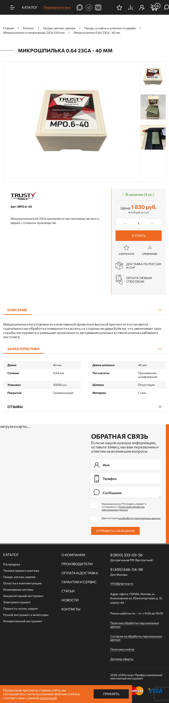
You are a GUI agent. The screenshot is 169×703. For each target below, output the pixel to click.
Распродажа (11, 564)
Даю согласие (131, 518)
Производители (77, 564)
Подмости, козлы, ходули (20, 608)
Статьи (68, 591)
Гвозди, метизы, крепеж (19, 577)
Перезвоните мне (57, 7)
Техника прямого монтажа (21, 570)
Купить (139, 236)
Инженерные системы (18, 589)
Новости (70, 600)
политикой (48, 698)
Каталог (11, 555)
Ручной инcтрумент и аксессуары (25, 615)
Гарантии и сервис (79, 582)
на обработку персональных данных (139, 518)
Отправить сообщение (115, 531)
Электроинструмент (17, 602)
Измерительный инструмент (22, 621)
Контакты (70, 609)
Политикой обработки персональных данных (123, 508)
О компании (73, 555)
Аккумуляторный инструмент (23, 596)
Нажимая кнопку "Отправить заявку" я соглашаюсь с (124, 506)
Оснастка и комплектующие (22, 583)
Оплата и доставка (79, 573)
